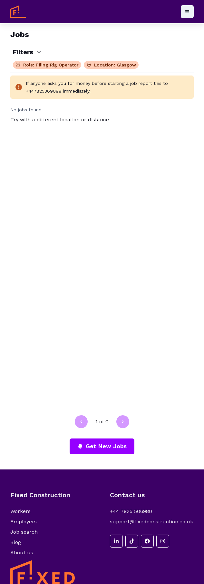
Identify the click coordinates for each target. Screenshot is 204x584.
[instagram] (162, 541)
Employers (23, 522)
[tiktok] (131, 541)
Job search (24, 532)
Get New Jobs (102, 446)
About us (21, 552)
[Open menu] (187, 11)
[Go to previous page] (81, 421)
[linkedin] (116, 541)
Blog (15, 542)
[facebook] (147, 541)
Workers (20, 511)
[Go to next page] (122, 421)
